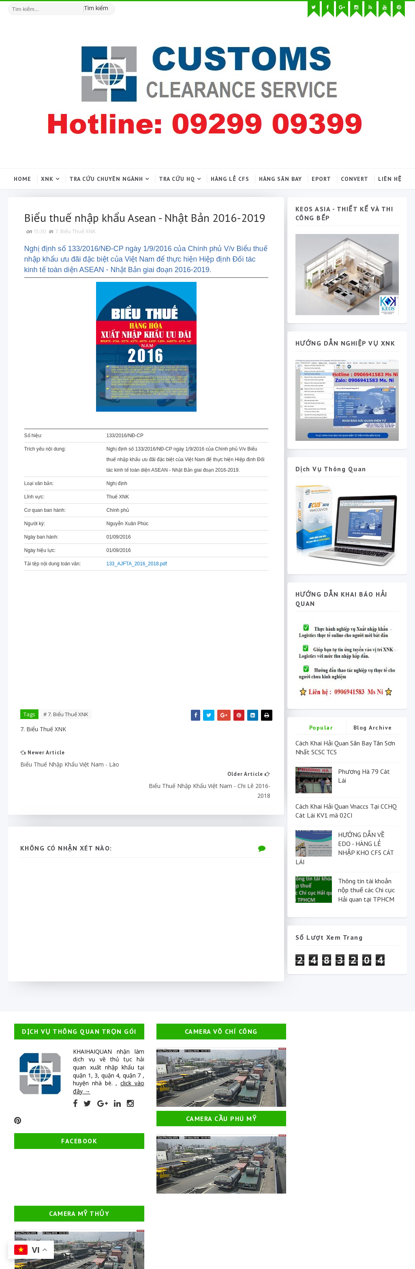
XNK (47, 179)
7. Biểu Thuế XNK (75, 249)
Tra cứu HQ (177, 179)
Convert (354, 179)
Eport (321, 179)
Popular (321, 727)
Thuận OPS (50, 1230)
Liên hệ (390, 179)
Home (22, 179)
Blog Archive (372, 727)
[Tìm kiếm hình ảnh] (111, 6)
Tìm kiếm (96, 8)
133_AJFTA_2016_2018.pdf (137, 582)
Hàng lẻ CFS (230, 179)
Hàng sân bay (280, 179)
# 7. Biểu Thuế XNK (65, 733)
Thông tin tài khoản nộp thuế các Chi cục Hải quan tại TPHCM (366, 890)
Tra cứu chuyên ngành (106, 179)
